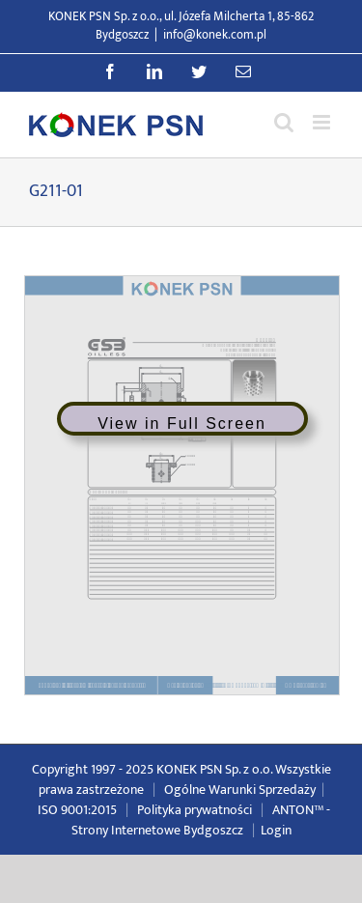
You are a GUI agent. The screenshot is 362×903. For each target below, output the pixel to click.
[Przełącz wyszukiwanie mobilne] (283, 122)
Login (276, 830)
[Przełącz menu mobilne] (323, 122)
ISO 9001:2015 (77, 810)
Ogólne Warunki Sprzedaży (240, 789)
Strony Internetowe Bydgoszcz (157, 830)
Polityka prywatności (194, 810)
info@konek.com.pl (214, 34)
